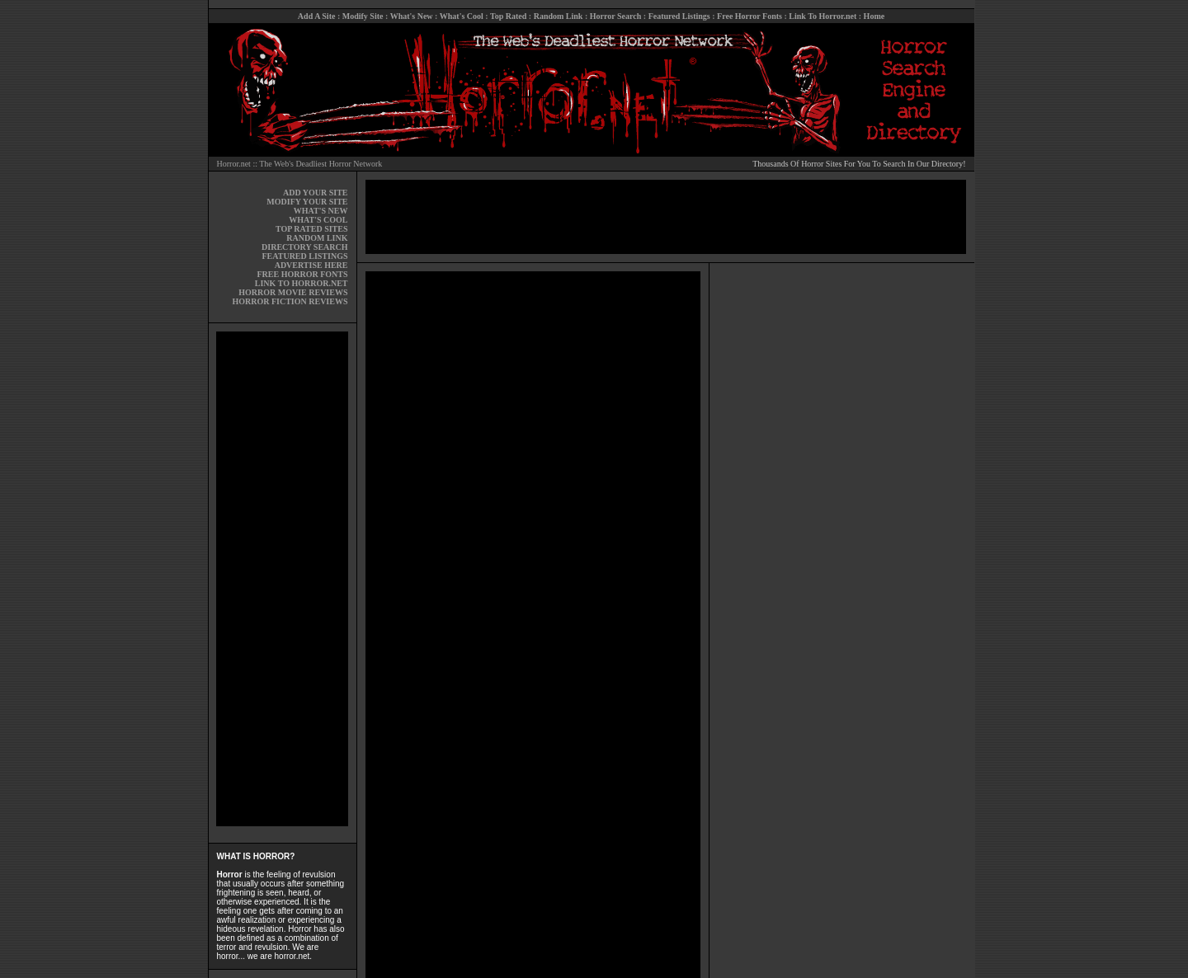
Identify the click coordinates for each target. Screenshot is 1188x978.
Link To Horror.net (822, 16)
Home (874, 16)
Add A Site (317, 16)
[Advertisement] (282, 578)
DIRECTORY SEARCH (304, 247)
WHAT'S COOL (318, 219)
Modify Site (363, 16)
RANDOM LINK (316, 237)
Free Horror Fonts (749, 16)
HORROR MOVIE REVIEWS (292, 292)
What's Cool (461, 16)
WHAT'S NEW (321, 210)
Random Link (558, 16)
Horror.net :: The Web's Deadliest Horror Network (300, 163)
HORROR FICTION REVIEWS (289, 301)
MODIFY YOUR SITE (306, 201)
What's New (411, 16)
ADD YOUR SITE (315, 192)
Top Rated (508, 16)
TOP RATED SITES (311, 228)
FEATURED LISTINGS (304, 256)
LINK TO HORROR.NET (301, 283)
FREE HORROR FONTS (302, 274)
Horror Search (616, 16)
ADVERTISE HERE (311, 265)
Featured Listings (679, 16)
